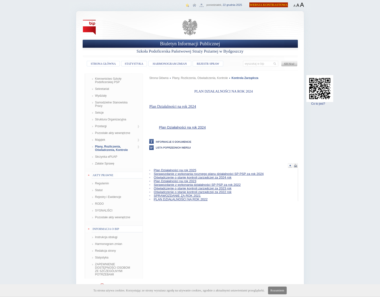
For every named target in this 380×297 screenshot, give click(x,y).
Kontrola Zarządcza (244, 78)
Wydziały (101, 95)
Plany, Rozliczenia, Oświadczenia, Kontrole (111, 148)
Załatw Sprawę (104, 163)
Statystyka (101, 257)
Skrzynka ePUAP (106, 156)
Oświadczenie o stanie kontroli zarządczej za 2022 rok (192, 192)
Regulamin (102, 183)
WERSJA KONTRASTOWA (269, 5)
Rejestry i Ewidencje (108, 197)
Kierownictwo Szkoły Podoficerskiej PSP (108, 80)
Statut (99, 190)
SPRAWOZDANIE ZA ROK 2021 (177, 195)
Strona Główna (158, 78)
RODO (99, 203)
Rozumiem (277, 290)
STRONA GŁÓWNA (103, 63)
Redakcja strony (105, 250)
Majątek (100, 139)
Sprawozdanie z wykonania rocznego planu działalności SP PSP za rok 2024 (209, 174)
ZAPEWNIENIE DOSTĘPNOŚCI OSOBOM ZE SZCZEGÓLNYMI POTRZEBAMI (112, 269)
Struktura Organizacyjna (110, 119)
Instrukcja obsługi (106, 237)
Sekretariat (102, 89)
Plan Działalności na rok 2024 (172, 106)
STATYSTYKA (134, 63)
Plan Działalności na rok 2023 (175, 181)
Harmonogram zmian (108, 244)
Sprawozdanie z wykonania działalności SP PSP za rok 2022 (197, 185)
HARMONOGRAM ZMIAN (170, 63)
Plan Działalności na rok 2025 (175, 170)
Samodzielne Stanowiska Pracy (111, 104)
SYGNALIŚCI (103, 210)
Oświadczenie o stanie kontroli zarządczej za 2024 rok (192, 177)
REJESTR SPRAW (208, 63)
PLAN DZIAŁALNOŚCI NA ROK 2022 (180, 199)
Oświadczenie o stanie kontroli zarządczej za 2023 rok (192, 188)
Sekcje (99, 112)
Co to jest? (319, 102)
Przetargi (101, 126)
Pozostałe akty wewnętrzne (112, 133)
